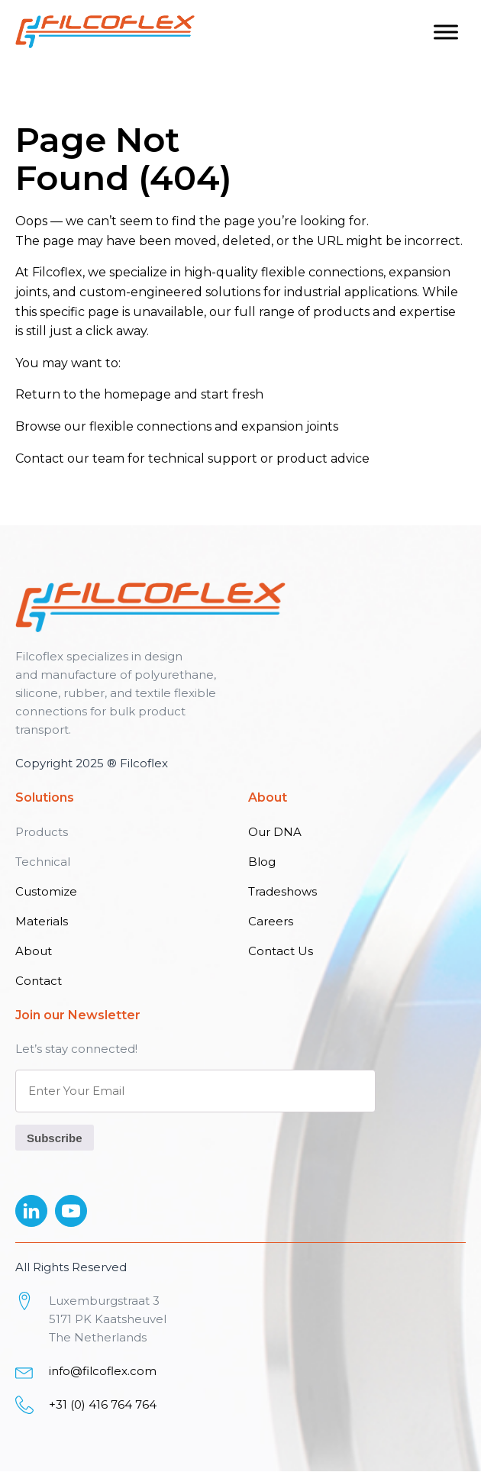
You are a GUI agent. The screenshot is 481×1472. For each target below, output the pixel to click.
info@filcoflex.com (103, 1371)
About (33, 951)
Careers (270, 921)
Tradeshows (282, 891)
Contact (39, 458)
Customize (46, 891)
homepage (137, 394)
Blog (262, 861)
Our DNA (275, 832)
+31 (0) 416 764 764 (103, 1404)
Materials (41, 921)
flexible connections (150, 426)
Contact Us (280, 951)
